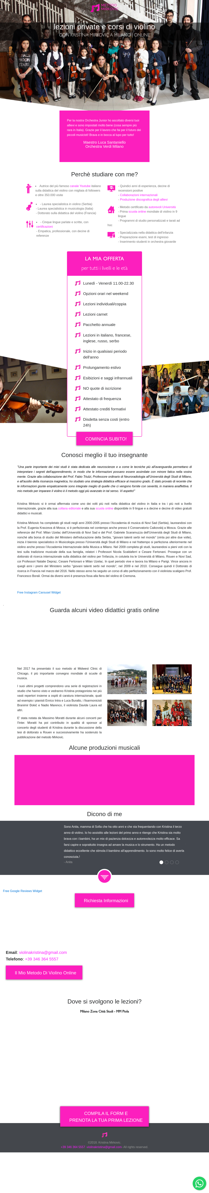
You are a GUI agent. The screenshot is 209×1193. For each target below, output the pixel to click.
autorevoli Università (162, 239)
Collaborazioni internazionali (139, 227)
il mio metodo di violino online (45, 1004)
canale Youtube (80, 218)
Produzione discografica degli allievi (144, 231)
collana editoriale (69, 540)
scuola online (137, 243)
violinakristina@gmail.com (42, 984)
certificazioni (44, 258)
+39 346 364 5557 (41, 991)
